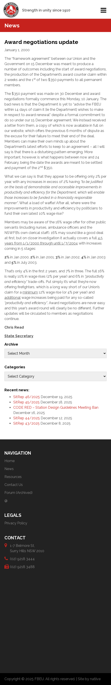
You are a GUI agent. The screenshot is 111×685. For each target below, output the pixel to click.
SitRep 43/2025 (26, 423)
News (9, 469)
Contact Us (13, 485)
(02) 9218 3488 (22, 566)
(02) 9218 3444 (22, 558)
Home (9, 461)
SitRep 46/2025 (26, 397)
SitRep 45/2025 (26, 402)
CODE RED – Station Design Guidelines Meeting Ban (55, 407)
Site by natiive (89, 679)
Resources (13, 477)
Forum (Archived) (18, 493)
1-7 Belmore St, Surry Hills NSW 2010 (27, 548)
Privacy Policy (15, 523)
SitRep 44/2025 (26, 418)
